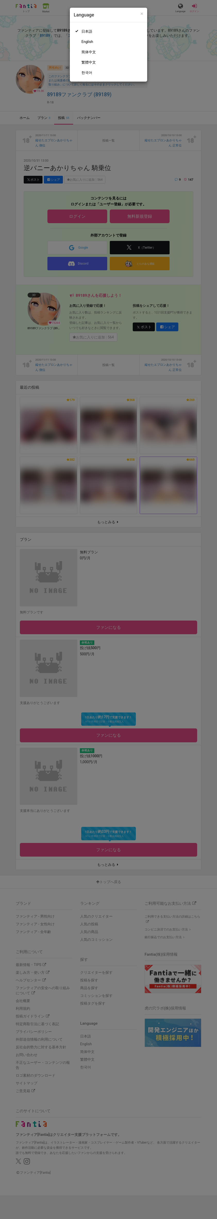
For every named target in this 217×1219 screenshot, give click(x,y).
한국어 (86, 73)
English (87, 42)
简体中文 (88, 52)
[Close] (141, 13)
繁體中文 (88, 62)
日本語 (86, 31)
